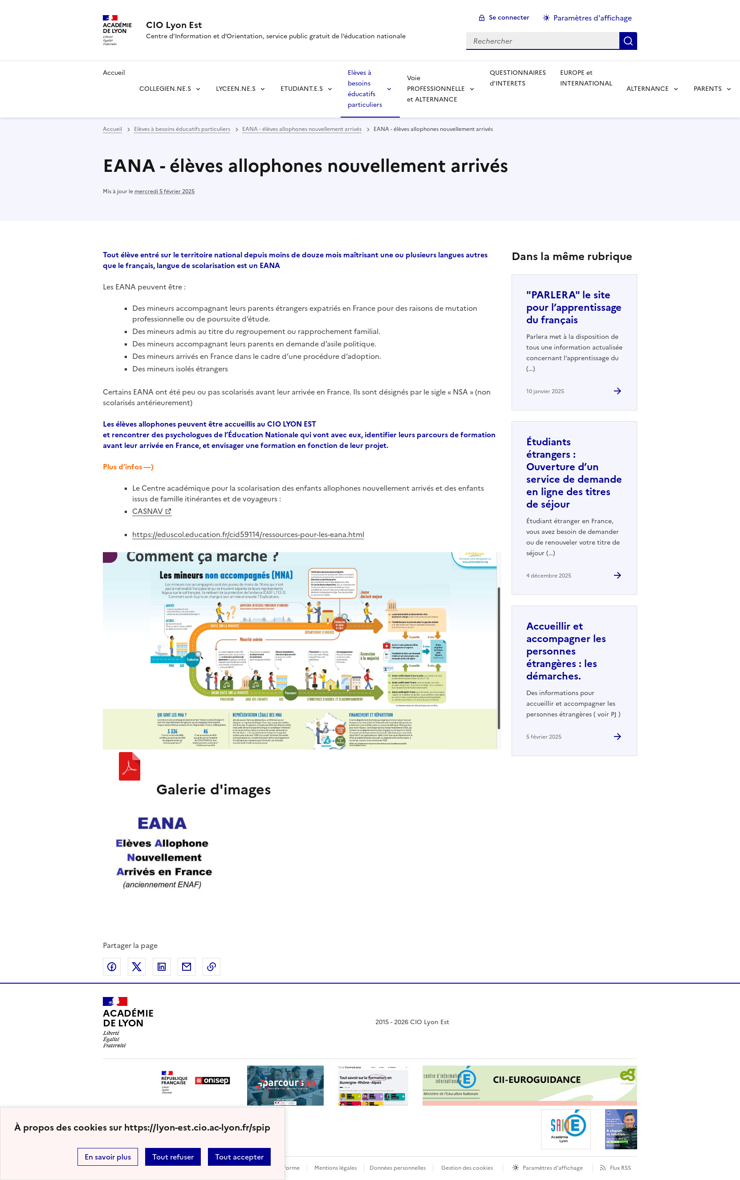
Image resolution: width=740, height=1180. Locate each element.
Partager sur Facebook (112, 967)
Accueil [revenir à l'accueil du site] (114, 72)
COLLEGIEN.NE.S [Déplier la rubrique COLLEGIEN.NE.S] (165, 89)
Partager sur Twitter (137, 967)
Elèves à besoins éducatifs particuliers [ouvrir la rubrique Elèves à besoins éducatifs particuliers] (182, 129)
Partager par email (186, 967)
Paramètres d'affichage (553, 1168)
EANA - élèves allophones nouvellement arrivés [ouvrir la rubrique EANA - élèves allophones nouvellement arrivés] (302, 129)
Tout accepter (239, 1157)
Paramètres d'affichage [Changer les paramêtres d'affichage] (592, 17)
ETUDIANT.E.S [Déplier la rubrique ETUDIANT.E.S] (302, 89)
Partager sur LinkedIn (162, 967)
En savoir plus (108, 1157)
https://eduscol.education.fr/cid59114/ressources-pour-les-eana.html (248, 534)
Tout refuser (173, 1157)
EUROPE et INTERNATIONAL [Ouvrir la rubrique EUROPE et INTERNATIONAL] (586, 78)
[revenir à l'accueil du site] (276, 25)
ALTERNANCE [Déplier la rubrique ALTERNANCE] (647, 89)
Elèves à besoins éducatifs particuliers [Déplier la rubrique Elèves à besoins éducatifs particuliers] (365, 89)
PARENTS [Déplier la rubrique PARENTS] (708, 89)
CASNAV (147, 511)
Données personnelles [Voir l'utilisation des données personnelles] (398, 1168)
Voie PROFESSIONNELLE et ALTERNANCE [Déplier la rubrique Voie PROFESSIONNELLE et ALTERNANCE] (436, 88)
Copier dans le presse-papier (211, 967)
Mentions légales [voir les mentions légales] (335, 1168)
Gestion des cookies (467, 1168)
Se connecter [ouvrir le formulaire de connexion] (509, 17)
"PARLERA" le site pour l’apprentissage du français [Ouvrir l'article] (574, 307)
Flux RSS (620, 1168)
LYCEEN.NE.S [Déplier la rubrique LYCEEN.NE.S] (236, 89)
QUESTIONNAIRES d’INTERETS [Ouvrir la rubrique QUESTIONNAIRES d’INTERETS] (518, 78)
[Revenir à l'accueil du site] (128, 1022)
